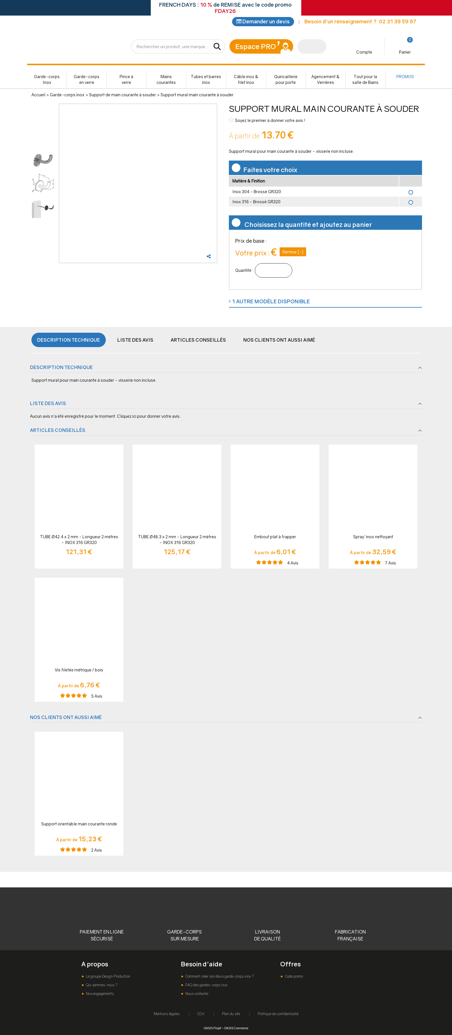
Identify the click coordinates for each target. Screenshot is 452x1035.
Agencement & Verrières (325, 80)
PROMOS (405, 77)
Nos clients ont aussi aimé (279, 341)
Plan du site (231, 1014)
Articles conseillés (198, 341)
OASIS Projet (212, 1028)
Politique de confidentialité (278, 1014)
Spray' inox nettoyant (373, 537)
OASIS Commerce (236, 1028)
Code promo (293, 976)
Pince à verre (126, 80)
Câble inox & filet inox (246, 80)
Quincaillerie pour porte (285, 80)
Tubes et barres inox (206, 80)
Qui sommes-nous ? (101, 985)
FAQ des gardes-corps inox (205, 985)
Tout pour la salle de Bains (365, 80)
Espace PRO (255, 47)
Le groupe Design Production (107, 976)
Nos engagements (99, 993)
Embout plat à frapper (275, 537)
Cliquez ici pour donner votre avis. (149, 417)
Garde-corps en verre (86, 80)
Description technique (68, 341)
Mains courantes (166, 80)
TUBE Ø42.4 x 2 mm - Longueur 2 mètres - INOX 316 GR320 (79, 540)
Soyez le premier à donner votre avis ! (267, 121)
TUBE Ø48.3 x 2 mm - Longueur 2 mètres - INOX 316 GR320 (177, 540)
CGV (200, 1014)
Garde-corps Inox (47, 80)
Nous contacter (196, 993)
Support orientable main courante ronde (79, 825)
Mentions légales (167, 1014)
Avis (292, 564)
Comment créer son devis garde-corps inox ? (219, 976)
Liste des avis (135, 341)
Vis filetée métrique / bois (79, 671)
